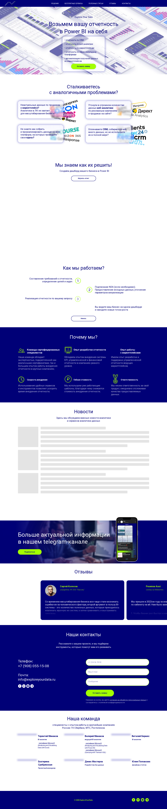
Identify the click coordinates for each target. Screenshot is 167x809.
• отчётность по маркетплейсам (79, 48)
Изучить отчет (83, 178)
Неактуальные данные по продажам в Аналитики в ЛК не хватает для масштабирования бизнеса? (40, 109)
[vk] (24, 686)
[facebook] (19, 686)
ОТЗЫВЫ (112, 3)
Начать (83, 318)
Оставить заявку (83, 66)
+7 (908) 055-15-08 (33, 666)
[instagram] (28, 686)
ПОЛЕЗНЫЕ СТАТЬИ (96, 3)
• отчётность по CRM (74, 40)
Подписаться (29, 552)
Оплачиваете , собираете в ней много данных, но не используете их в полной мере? (107, 132)
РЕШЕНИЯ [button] (55, 3)
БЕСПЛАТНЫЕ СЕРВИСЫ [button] (74, 3)
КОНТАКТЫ (126, 3)
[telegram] (32, 686)
